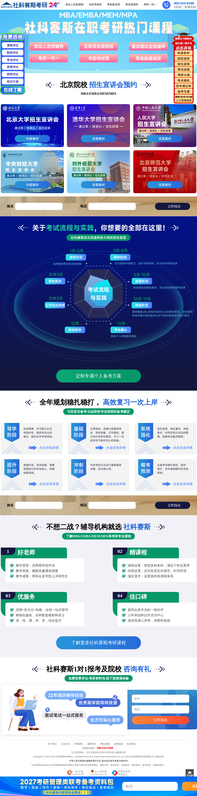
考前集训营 (113, 4)
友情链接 (118, 744)
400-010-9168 (184, 3)
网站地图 (105, 744)
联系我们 (131, 744)
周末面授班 (131, 4)
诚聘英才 (91, 744)
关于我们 (52, 744)
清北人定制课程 (74, 4)
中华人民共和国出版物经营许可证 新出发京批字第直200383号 (98, 761)
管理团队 (78, 744)
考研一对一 (150, 4)
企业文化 (65, 744)
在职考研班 (95, 4)
